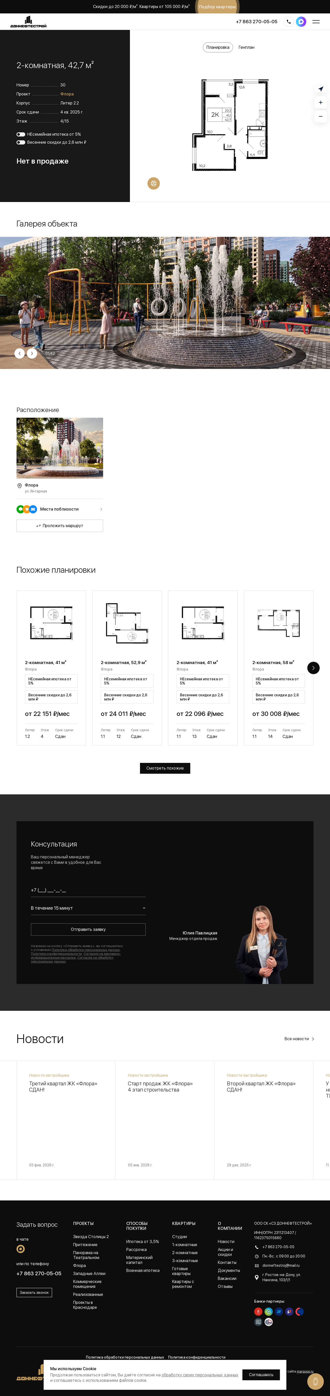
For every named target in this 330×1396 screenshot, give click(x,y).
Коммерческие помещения (87, 1284)
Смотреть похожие (165, 768)
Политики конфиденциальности (56, 954)
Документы (229, 1270)
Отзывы (225, 1286)
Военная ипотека (143, 1270)
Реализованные (88, 1294)
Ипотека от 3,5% (142, 1241)
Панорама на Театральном (86, 1255)
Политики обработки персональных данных (86, 950)
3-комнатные (185, 1260)
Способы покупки (137, 1226)
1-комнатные (184, 1244)
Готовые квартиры (181, 1271)
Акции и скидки (225, 1252)
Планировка (218, 47)
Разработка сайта (292, 1371)
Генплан (246, 47)
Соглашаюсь (261, 1374)
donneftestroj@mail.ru (281, 1265)
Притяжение (85, 1244)
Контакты (227, 1262)
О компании (230, 1226)
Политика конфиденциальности (196, 1357)
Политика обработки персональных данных (125, 1357)
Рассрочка (136, 1249)
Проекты (83, 1223)
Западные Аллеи (89, 1273)
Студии (179, 1236)
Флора (67, 94)
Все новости (297, 1038)
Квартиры (183, 1223)
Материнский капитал (139, 1260)
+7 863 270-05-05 (256, 21)
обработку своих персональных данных (200, 1375)
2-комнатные (185, 1252)
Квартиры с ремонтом (183, 1284)
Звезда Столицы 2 (91, 1236)
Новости (226, 1241)
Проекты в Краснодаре (85, 1305)
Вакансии (227, 1278)
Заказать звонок (34, 1292)
